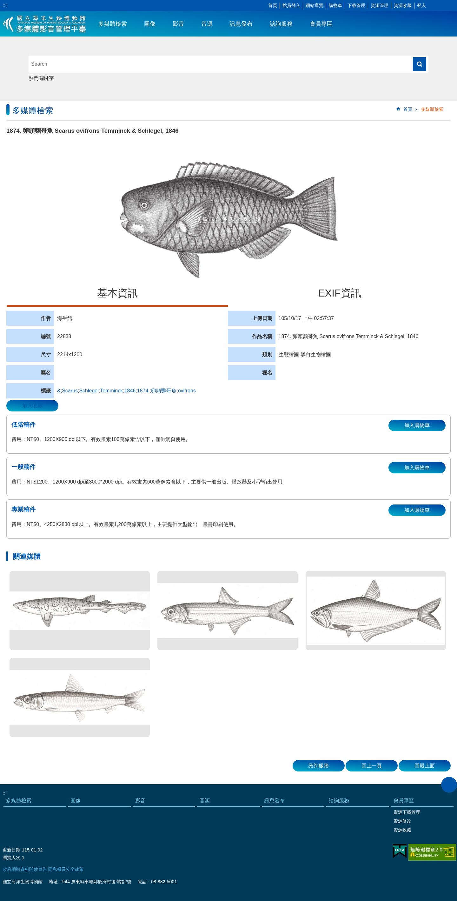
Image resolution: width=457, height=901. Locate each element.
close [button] (449, 785)
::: (5, 5)
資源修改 (402, 821)
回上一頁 (371, 765)
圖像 (150, 24)
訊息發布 (241, 24)
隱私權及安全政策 (66, 869)
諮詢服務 (281, 24)
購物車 (335, 5)
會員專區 (321, 24)
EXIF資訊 (339, 293)
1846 (130, 390)
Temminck (111, 390)
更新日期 (11, 849)
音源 (207, 24)
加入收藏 (32, 405)
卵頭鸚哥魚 (163, 390)
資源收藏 (403, 5)
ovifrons (187, 390)
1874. (143, 390)
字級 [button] (433, 5)
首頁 (272, 5)
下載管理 (356, 5)
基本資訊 (117, 293)
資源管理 (379, 5)
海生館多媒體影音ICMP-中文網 (45, 24)
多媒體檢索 (112, 24)
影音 (178, 24)
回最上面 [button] (424, 765)
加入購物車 (417, 425)
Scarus (70, 390)
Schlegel (88, 390)
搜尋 (419, 64)
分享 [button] (442, 5)
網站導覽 (314, 5)
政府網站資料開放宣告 (25, 869)
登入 (421, 5)
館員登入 (291, 5)
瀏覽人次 (11, 857)
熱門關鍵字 (41, 78)
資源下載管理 (407, 812)
